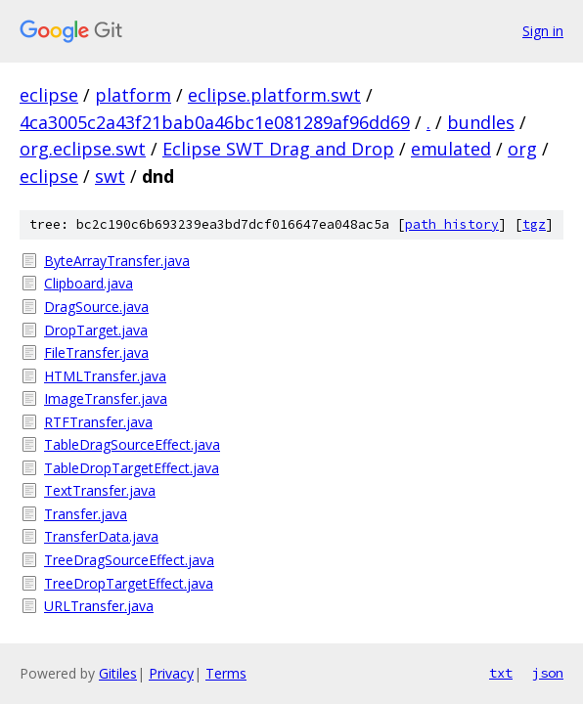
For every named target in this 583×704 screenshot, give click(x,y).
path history (452, 224)
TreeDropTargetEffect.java (128, 583)
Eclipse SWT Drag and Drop (278, 148)
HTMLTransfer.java (105, 376)
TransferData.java (101, 536)
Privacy (171, 673)
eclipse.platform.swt (274, 95)
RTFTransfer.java (98, 422)
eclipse (49, 95)
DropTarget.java (96, 330)
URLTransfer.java (99, 605)
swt (110, 176)
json (547, 673)
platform (133, 95)
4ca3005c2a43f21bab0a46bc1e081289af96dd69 (215, 122)
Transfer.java (85, 514)
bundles (481, 122)
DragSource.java (96, 306)
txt (501, 673)
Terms (226, 673)
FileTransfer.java (96, 352)
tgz (534, 224)
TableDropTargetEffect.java (131, 468)
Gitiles (118, 673)
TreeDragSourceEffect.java (129, 559)
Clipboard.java (88, 283)
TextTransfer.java (100, 490)
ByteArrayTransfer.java (117, 260)
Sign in (542, 31)
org (522, 148)
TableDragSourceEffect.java (132, 444)
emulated (451, 148)
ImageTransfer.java (105, 398)
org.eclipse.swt (83, 148)
